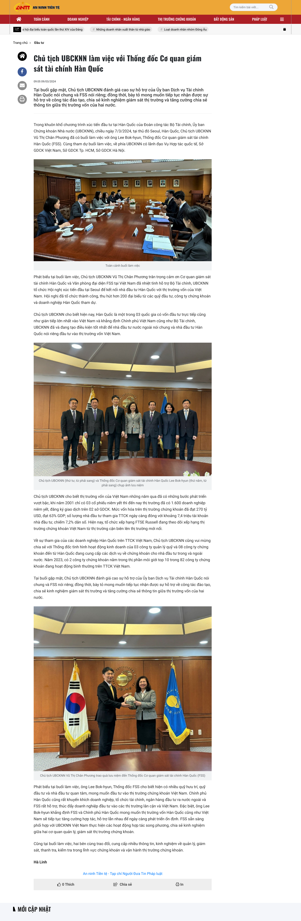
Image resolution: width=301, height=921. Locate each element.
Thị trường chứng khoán (177, 19)
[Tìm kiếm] (271, 7)
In (179, 884)
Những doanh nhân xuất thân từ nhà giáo (123, 29)
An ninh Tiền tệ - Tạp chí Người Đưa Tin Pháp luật (122, 873)
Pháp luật (259, 19)
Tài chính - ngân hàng (123, 19)
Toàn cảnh (41, 19)
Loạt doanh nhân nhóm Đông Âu (185, 29)
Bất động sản (224, 19)
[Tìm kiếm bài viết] (254, 7)
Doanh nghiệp (78, 19)
